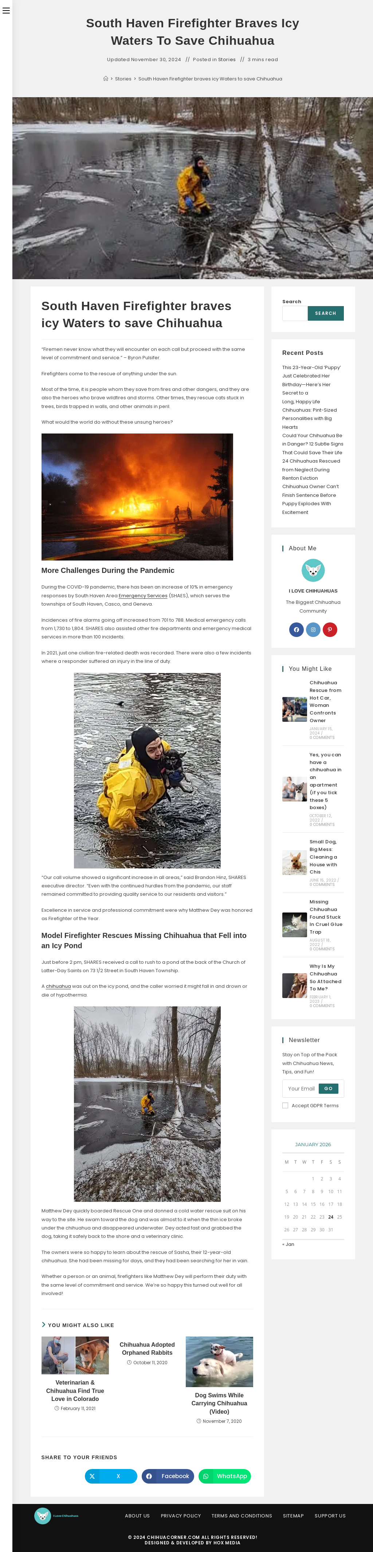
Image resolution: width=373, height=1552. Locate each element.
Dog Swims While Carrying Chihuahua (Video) (219, 1403)
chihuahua (58, 986)
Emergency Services (143, 595)
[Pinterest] (330, 629)
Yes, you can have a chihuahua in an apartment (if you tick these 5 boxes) (326, 781)
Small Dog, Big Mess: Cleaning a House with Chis (323, 856)
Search (291, 301)
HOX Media (227, 1543)
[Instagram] (313, 629)
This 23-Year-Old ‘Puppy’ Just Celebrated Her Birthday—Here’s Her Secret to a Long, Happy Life (311, 384)
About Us (137, 1515)
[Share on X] (111, 1476)
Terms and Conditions (242, 1515)
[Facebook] (296, 629)
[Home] (105, 78)
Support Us (330, 1515)
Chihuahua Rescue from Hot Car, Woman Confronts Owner (325, 701)
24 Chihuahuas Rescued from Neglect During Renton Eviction (311, 470)
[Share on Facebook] (168, 1476)
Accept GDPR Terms (310, 1105)
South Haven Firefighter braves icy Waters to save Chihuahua (210, 78)
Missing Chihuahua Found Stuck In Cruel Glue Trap (326, 916)
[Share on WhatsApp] (225, 1476)
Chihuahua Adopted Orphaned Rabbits (147, 1349)
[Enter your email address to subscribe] (313, 1089)
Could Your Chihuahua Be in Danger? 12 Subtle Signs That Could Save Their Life (312, 444)
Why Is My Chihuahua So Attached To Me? (325, 977)
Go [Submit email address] (328, 1088)
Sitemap (293, 1515)
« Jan (288, 1244)
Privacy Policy (181, 1515)
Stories (227, 59)
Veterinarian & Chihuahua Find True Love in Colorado (75, 1390)
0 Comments (322, 737)
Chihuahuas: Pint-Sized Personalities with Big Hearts (309, 419)
